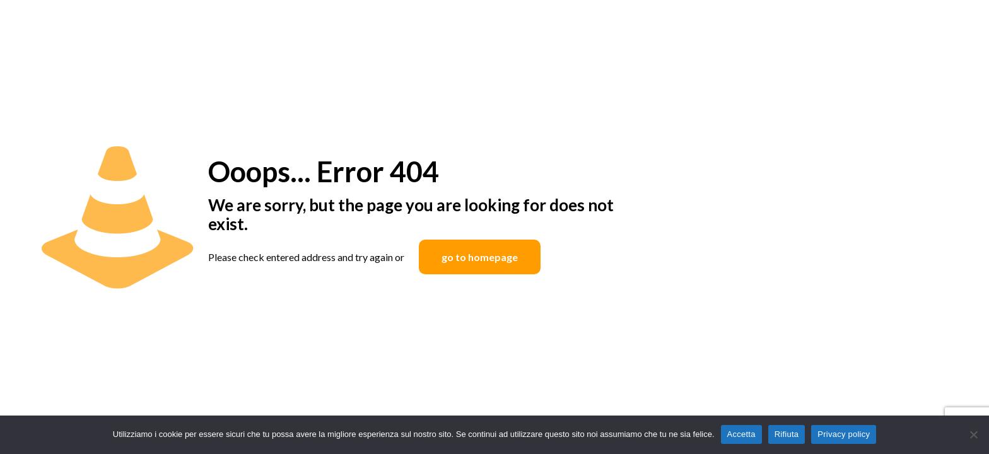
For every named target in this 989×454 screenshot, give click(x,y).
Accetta (741, 434)
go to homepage (480, 257)
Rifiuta (787, 434)
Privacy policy (843, 434)
